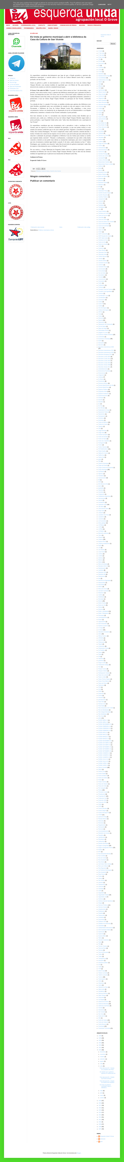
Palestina (100, 658)
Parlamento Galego (103, 664)
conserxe (100, 293)
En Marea (101, 379)
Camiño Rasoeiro (103, 195)
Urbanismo (101, 983)
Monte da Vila (102, 605)
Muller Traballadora (103, 613)
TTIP (99, 968)
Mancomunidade (102, 564)
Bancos (100, 170)
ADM (99, 84)
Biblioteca (38, 171)
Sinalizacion (101, 911)
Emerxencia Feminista (104, 371)
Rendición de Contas (103, 833)
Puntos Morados (102, 808)
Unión (99, 981)
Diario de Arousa (14, 80)
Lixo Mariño (101, 549)
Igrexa (100, 486)
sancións (100, 882)
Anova (100, 112)
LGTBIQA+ (101, 531)
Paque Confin (102, 662)
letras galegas (102, 523)
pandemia (101, 660)
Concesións (101, 281)
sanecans (100, 886)
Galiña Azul (101, 455)
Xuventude (101, 1026)
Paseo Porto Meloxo (103, 681)
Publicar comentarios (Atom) (46, 230)
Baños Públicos (102, 174)
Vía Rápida (101, 999)
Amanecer (101, 106)
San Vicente (58, 171)
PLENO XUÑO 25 (103, 765)
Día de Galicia (102, 326)
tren (99, 964)
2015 (100, 1110)
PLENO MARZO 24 (103, 736)
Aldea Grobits (102, 94)
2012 (100, 1117)
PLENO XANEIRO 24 (104, 753)
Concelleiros (101, 275)
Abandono (101, 73)
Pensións (100, 697)
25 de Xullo (101, 57)
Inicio (60, 227)
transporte (101, 960)
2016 (100, 1108)
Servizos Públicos (103, 905)
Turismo (100, 977)
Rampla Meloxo (102, 818)
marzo (102, 1095)
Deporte (100, 320)
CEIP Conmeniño (103, 234)
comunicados (101, 269)
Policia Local (101, 771)
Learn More (102, 4)
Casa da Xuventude (103, 225)
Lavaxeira (101, 519)
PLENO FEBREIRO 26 (104, 730)
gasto (99, 459)
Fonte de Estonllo (103, 436)
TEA (99, 944)
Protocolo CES (102, 802)
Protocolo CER (102, 800)
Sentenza (100, 899)
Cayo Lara (101, 230)
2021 (100, 1047)
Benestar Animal (102, 182)
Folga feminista (102, 430)
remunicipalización (103, 831)
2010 (100, 1122)
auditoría (100, 139)
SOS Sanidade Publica (104, 929)
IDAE (99, 482)
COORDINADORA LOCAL (28, 25)
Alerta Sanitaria (102, 100)
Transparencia (102, 958)
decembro (103, 1052)
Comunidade (101, 271)
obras (99, 634)
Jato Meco (101, 506)
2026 (100, 1035)
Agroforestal (101, 90)
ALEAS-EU (101, 96)
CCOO (100, 232)
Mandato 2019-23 (103, 566)
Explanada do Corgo (103, 410)
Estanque (100, 397)
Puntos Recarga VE (103, 812)
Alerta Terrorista (102, 102)
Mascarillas (101, 584)
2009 (100, 1124)
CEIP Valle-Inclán (103, 238)
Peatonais (101, 693)
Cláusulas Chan (102, 252)
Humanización (102, 478)
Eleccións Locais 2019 (104, 362)
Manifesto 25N (102, 572)
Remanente (101, 827)
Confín (100, 283)
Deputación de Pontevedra (105, 324)
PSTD (100, 806)
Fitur (99, 428)
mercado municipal (103, 590)
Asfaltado (100, 133)
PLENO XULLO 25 (103, 761)
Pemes (100, 695)
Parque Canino (102, 669)
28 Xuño (100, 61)
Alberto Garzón (102, 92)
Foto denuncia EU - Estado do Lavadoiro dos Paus (107, 1068)
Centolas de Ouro (103, 240)
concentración (102, 279)
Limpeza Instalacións (104, 543)
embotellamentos (102, 369)
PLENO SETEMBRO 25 (104, 751)
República (101, 835)
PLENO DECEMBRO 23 (104, 724)
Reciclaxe (101, 823)
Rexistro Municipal (103, 843)
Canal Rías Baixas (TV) (16, 90)
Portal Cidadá (102, 773)
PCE (99, 687)
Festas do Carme (103, 424)
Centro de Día (102, 242)
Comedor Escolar (103, 262)
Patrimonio (101, 685)
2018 (100, 1103)
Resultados (101, 839)
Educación (101, 343)
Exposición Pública (103, 412)
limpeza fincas (102, 541)
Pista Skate (101, 706)
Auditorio (100, 141)
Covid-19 (52, 171)
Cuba (99, 314)
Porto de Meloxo (102, 775)
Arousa (100, 129)
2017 (100, 1105)
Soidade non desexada (104, 923)
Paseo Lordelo (102, 677)
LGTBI (100, 527)
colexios (100, 258)
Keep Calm (101, 510)
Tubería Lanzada (102, 975)
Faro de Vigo (13, 82)
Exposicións (101, 414)
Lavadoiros (101, 517)
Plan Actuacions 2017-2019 (105, 708)
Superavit (100, 934)
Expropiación (101, 416)
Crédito (100, 306)
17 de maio (101, 53)
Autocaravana (102, 147)
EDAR (100, 340)
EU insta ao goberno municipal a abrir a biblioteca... (105, 1086)
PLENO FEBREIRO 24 (104, 726)
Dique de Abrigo (102, 328)
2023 (100, 1043)
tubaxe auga (101, 970)
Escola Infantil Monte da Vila (106, 385)
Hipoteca (100, 473)
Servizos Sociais (102, 907)
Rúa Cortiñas (101, 855)
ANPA (100, 114)
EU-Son (100, 406)
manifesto (101, 570)
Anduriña (100, 110)
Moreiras (100, 609)
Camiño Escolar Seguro (104, 193)
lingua (100, 545)
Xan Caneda (101, 1012)
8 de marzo (101, 63)
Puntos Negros (102, 810)
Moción (100, 601)
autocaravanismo (102, 149)
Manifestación (102, 568)
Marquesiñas (101, 582)
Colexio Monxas (102, 256)
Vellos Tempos (102, 995)
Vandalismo (101, 991)
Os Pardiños (101, 650)
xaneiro (102, 1097)
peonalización (102, 699)
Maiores (100, 560)
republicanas (101, 837)
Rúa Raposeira (102, 868)
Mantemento (101, 576)
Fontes (100, 445)
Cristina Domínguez (103, 310)
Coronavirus (101, 299)
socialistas (101, 917)
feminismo (101, 418)
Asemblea (101, 131)
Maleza (100, 562)
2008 (100, 1126)
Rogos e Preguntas (103, 845)
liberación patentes (103, 533)
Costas (100, 301)
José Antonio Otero (103, 508)
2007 (100, 1129)
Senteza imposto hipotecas (105, 901)
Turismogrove (102, 979)
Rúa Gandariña (102, 860)
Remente (100, 829)
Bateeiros (100, 178)
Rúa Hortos (101, 862)
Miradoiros (101, 592)
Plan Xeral (101, 716)
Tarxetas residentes (103, 940)
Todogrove (12, 78)
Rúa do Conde (102, 858)
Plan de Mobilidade (103, 710)
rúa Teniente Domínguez (104, 870)
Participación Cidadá (103, 673)
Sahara (100, 878)
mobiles (100, 595)
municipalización (102, 617)
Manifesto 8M (102, 574)
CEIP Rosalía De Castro (104, 236)
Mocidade (101, 599)
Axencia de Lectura (103, 156)
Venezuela (101, 997)
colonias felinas (102, 260)
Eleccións (100, 345)
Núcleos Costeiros (103, 625)
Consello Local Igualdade (105, 291)
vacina (100, 985)
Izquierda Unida (102, 504)
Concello (100, 277)
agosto (102, 1061)
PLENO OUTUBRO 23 (104, 743)
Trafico (100, 954)
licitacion (100, 537)
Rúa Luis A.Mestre (103, 866)
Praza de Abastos (103, 784)
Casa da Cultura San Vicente (106, 221)
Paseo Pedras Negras (104, 679)
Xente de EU (101, 1016)
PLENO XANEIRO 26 (104, 757)
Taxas (99, 942)
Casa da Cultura (45, 171)
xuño (101, 1066)
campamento (101, 199)
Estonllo (100, 399)
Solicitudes (101, 925)
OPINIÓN (100, 638)
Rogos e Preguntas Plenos (105, 847)
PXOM (100, 814)
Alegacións (101, 98)
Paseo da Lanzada (103, 675)
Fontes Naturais (102, 447)
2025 (100, 1038)
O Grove (100, 630)
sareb (99, 890)
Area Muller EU (102, 123)
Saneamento (101, 884)
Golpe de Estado (102, 465)
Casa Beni (101, 217)
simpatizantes (102, 909)
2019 (100, 1100)
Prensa (100, 790)
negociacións (101, 621)
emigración (101, 375)
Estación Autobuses (103, 393)
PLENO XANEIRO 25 (104, 755)
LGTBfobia (101, 525)
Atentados (101, 137)
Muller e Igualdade (103, 611)
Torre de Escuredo (103, 952)
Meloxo (100, 586)
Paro (99, 667)
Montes (100, 607)
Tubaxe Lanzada (102, 973)
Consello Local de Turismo (105, 289)
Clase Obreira (102, 250)
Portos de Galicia (102, 777)
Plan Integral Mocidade (104, 712)
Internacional (101, 498)
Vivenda (100, 1007)
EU (99, 404)
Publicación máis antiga (84, 227)
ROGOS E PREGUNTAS (94, 25)
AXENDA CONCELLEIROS (13, 28)
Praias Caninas (102, 781)
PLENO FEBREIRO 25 (104, 728)
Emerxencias (101, 373)
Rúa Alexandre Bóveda (104, 853)
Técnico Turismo (102, 946)
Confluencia (101, 285)
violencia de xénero (103, 1001)
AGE (99, 88)
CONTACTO (41, 25)
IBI (99, 480)
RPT (99, 851)
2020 (100, 1050)
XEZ (99, 1018)
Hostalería (101, 475)
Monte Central (102, 603)
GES (99, 461)
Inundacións (101, 502)
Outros (100, 652)
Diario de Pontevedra (15, 86)
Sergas (100, 903)
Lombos (100, 554)
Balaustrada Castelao (104, 162)
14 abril (100, 51)
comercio (100, 264)
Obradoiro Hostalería (103, 632)
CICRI (100, 246)
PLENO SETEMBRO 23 (104, 747)
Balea (99, 168)
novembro (103, 1054)
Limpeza (100, 539)
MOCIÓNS (82, 25)
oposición (100, 640)
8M (99, 65)
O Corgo (100, 627)
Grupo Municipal (102, 469)
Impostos (100, 490)
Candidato (101, 205)
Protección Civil (102, 798)
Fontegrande (101, 443)
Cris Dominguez (102, 308)
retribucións (101, 841)
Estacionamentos (103, 395)
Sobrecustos (101, 915)
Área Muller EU (102, 125)
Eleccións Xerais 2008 (104, 365)
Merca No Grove (102, 588)
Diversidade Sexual (103, 330)
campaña (100, 201)
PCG (99, 689)
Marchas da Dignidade (104, 580)
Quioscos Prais (102, 816)
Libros (100, 535)
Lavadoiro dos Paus (103, 515)
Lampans (100, 512)
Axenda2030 (101, 158)
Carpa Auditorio (102, 211)
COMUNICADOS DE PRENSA (68, 25)
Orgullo (100, 644)
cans (99, 209)
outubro (102, 1056)
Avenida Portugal (102, 154)
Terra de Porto (102, 948)
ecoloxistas (101, 336)
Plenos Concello (102, 767)
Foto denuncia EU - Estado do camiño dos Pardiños (107, 1081)
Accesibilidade (102, 77)
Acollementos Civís (103, 80)
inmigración (101, 494)
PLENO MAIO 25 (102, 734)
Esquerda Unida (102, 391)
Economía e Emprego (104, 338)
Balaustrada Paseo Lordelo (105, 164)
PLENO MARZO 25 (103, 738)
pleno (99, 718)
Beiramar (100, 180)
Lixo (99, 547)
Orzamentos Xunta (103, 648)
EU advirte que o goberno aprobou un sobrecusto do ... (107, 1073)
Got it (109, 4)
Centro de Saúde (102, 244)
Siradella (100, 913)
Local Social (101, 551)
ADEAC (100, 82)
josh (101, 1141)
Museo (100, 619)
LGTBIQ (100, 529)
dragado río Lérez (103, 332)
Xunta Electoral (102, 1024)
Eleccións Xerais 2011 (104, 367)
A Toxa (100, 71)
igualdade (101, 488)
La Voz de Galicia (14, 84)
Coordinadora (102, 297)
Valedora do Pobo (103, 987)
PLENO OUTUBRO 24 (104, 745)
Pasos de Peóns (102, 683)
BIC (99, 186)
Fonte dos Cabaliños (103, 441)
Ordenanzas (101, 642)
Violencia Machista (103, 1003)
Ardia (99, 121)
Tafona (100, 938)
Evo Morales (101, 408)
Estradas (100, 401)
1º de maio (101, 55)
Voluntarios (101, 1010)
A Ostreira (101, 67)
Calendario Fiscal (103, 191)
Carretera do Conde (103, 213)
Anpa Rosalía (102, 117)
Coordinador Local (103, 295)
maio (101, 1090)
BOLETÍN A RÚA (41, 28)
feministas (101, 420)
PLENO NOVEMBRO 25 (104, 740)
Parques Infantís (102, 671)
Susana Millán (102, 936)
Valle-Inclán (101, 989)
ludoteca (100, 558)
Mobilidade (101, 597)
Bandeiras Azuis (102, 172)
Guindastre (101, 471)
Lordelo (100, 556)
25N (99, 59)
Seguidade (101, 893)
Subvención (101, 932)
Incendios (100, 492)
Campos (100, 203)
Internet (100, 500)
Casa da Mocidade (103, 223)
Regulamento (101, 825)
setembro (102, 1059)
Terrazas (100, 950)
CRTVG (100, 312)
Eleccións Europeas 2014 (105, 354)
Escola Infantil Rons (103, 387)
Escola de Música (103, 383)
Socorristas (101, 919)
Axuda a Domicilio (103, 160)
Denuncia (100, 318)
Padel (99, 654)
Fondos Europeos (103, 434)
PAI (99, 656)
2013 (100, 1115)
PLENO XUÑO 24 (103, 763)
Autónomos (101, 151)
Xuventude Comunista (104, 1028)
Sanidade (100, 888)
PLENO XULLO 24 (103, 759)
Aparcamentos (102, 119)
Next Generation (102, 623)
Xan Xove (101, 1014)
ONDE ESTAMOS (52, 25)
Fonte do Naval (102, 438)
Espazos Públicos (103, 389)
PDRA (100, 691)
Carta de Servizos (103, 215)
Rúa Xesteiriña (102, 872)
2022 (100, 1045)
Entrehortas (101, 381)
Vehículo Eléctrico (103, 993)
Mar (99, 578)
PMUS (100, 769)
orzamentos (101, 646)
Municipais (101, 615)
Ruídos (100, 876)
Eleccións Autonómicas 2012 (106, 350)
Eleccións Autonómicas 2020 (106, 352)
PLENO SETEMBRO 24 (104, 749)
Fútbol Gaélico (102, 451)
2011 (100, 1119)
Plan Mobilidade (102, 714)
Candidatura (101, 207)
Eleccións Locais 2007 (104, 356)
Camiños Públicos (103, 197)
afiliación (100, 86)
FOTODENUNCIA (29, 28)
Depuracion (101, 322)
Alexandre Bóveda (103, 104)
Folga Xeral (101, 432)
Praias (100, 779)
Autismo (100, 145)
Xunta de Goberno (103, 1022)
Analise (100, 108)
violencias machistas (103, 1005)
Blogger (79, 1153)
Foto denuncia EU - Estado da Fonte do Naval (107, 1077)
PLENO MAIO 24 (102, 732)
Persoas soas (102, 704)
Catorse (100, 227)
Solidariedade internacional (105, 927)
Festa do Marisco (103, 422)
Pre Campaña (102, 788)
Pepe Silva (101, 701)
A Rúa (100, 69)
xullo (101, 1063)
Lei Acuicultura (102, 521)
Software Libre (102, 921)
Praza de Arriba (102, 786)
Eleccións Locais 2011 (104, 358)
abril (101, 1093)
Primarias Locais (102, 792)
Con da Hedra (102, 273)
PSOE (100, 804)
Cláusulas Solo (102, 254)
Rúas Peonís (101, 874)
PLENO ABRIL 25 (103, 722)
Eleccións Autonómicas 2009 (106, 347)
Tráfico (100, 956)
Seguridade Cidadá (103, 895)
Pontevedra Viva (14, 88)
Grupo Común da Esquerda (105, 467)
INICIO (8, 25)
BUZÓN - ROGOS (53, 28)
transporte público (103, 962)
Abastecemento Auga (104, 75)
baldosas (100, 166)
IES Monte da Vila (103, 484)
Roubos (100, 849)
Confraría (100, 287)
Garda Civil (101, 457)
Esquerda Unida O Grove (107, 1136)
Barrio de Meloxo (102, 176)
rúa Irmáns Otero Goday (104, 864)
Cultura (100, 316)
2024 (100, 1040)
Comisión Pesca (102, 266)
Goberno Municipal (103, 463)
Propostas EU (102, 796)
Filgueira (100, 426)
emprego (100, 377)
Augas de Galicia (102, 143)
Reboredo (101, 821)
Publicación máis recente (37, 227)
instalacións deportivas (104, 496)
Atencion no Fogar (103, 135)
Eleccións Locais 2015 (104, 360)
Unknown (102, 1139)
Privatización (101, 794)
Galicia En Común (103, 453)
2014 (100, 1112)
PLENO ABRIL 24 (103, 720)
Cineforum (101, 248)
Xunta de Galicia (102, 1020)
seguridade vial (102, 897)
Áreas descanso (102, 127)
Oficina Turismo (102, 636)
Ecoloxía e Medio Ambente (105, 334)
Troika (100, 966)
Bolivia (100, 189)
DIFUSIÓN (15, 25)
